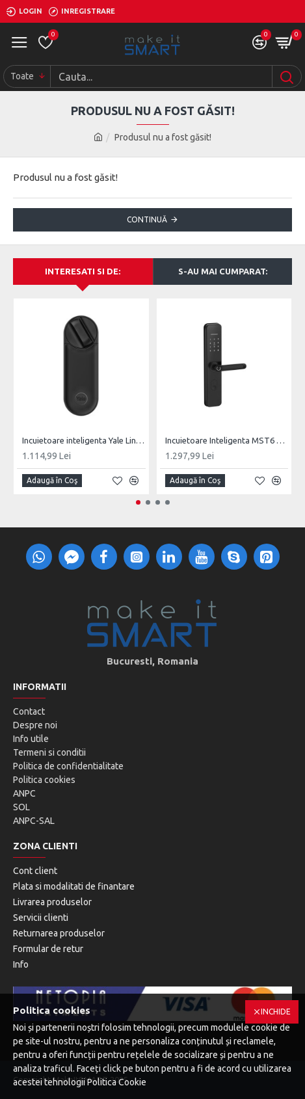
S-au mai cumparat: (222, 271)
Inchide (276, 1011)
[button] (138, 502)
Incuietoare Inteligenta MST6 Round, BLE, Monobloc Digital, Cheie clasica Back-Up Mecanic (227, 440)
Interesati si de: (82, 271)
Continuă (147, 219)
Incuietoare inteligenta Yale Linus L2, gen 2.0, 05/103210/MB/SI (84, 440)
